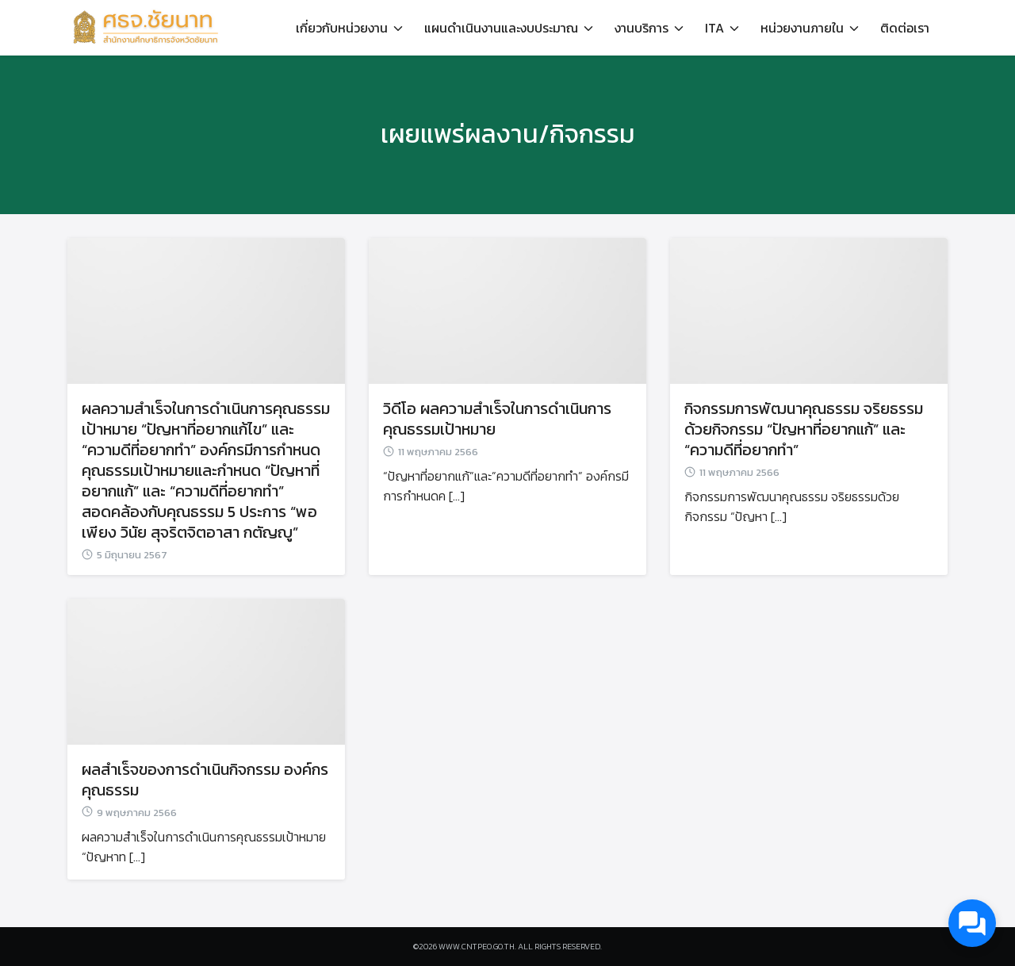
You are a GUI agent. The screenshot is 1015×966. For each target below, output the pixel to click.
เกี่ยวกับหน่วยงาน (342, 27)
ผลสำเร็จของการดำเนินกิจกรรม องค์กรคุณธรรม (205, 779)
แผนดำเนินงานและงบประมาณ (501, 27)
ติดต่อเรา (904, 27)
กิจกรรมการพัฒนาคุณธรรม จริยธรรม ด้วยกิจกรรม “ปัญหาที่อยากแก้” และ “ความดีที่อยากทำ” (803, 429)
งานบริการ (641, 27)
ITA (714, 27)
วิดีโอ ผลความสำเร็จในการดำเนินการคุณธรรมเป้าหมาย (497, 419)
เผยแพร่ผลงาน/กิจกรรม (508, 134)
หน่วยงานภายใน (802, 27)
